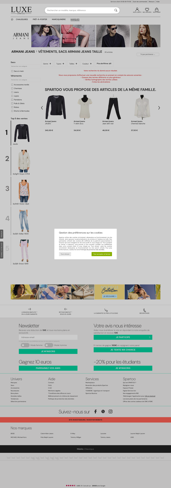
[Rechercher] (115, 10)
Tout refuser (65, 254)
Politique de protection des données (92, 250)
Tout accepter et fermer (101, 254)
